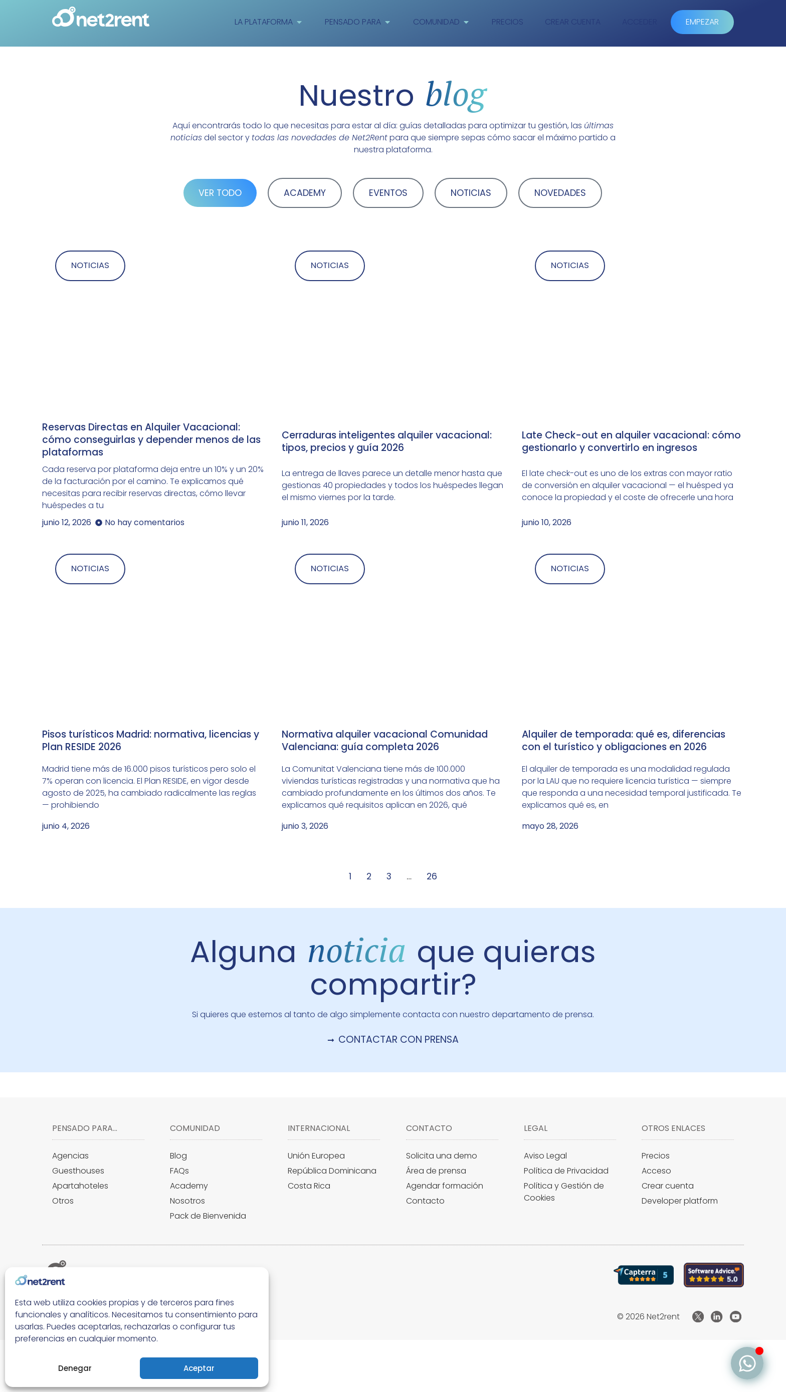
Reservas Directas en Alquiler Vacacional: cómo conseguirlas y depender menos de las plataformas (151, 440)
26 (432, 877)
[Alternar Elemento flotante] (747, 1363)
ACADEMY (305, 193)
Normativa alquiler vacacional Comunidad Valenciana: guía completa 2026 (385, 742)
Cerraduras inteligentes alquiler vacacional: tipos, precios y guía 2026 (387, 442)
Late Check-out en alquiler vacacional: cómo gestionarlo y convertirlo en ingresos (631, 442)
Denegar (75, 1368)
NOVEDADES (560, 193)
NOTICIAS (471, 193)
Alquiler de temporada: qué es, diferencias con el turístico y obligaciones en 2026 (623, 742)
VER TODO (220, 193)
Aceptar (199, 1368)
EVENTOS (388, 193)
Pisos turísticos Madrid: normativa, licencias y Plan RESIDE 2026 (150, 742)
